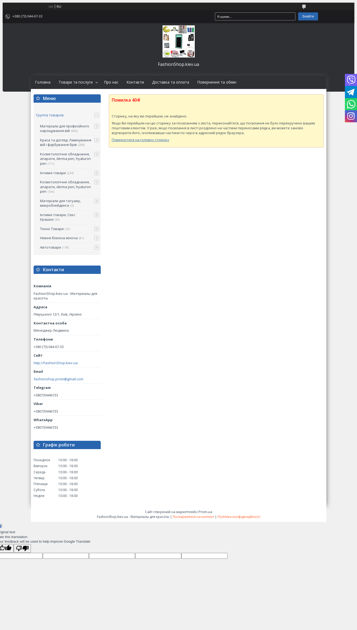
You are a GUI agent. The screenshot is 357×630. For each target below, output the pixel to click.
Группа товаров (50, 115)
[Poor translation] (22, 548)
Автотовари (50, 247)
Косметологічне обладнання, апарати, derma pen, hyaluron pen (65, 159)
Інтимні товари (53, 172)
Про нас (111, 82)
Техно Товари (52, 228)
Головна (43, 82)
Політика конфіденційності (239, 516)
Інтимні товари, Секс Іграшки (57, 217)
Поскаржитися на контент (193, 516)
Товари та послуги (76, 82)
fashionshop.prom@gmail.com (58, 379)
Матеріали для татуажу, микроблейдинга (60, 203)
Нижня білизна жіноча (59, 237)
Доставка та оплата (170, 82)
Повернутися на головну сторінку (140, 139)
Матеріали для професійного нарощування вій (64, 128)
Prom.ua (205, 511)
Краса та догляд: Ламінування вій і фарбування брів (65, 142)
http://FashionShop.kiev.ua (56, 363)
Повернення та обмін (216, 82)
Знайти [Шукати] (308, 16)
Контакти (135, 82)
